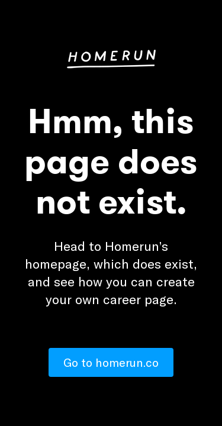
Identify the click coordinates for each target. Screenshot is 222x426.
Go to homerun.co (111, 362)
